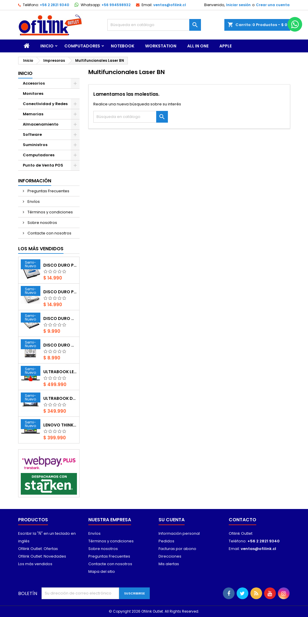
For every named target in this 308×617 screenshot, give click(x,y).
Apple (225, 46)
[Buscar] (154, 25)
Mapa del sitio (101, 571)
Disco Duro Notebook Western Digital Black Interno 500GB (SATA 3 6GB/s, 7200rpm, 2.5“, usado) (60, 345)
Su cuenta (172, 519)
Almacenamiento (40, 124)
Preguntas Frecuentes (48, 191)
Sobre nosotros (42, 222)
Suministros (35, 145)
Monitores (33, 93)
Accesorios (34, 83)
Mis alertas (169, 564)
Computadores (82, 46)
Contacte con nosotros (49, 233)
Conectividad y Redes (45, 104)
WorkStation (160, 46)
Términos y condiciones (50, 212)
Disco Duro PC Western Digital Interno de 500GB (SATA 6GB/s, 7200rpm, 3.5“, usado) (60, 265)
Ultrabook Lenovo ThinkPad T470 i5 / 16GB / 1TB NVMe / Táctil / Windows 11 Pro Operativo (60, 371)
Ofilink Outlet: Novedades (42, 556)
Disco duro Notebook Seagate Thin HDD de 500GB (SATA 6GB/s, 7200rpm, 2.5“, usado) (60, 318)
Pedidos (166, 541)
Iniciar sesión (238, 4)
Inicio (47, 46)
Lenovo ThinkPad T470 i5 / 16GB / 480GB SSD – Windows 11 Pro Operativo (60, 425)
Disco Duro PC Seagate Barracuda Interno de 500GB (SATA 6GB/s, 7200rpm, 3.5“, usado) (60, 291)
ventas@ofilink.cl (169, 4)
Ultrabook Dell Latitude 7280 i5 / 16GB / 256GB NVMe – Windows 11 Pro (60, 398)
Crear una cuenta (273, 4)
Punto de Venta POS (43, 165)
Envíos (33, 201)
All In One (198, 46)
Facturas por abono (177, 548)
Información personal (179, 533)
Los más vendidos (40, 248)
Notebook (122, 46)
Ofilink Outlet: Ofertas (38, 548)
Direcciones (170, 556)
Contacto (242, 519)
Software (32, 134)
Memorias (33, 114)
